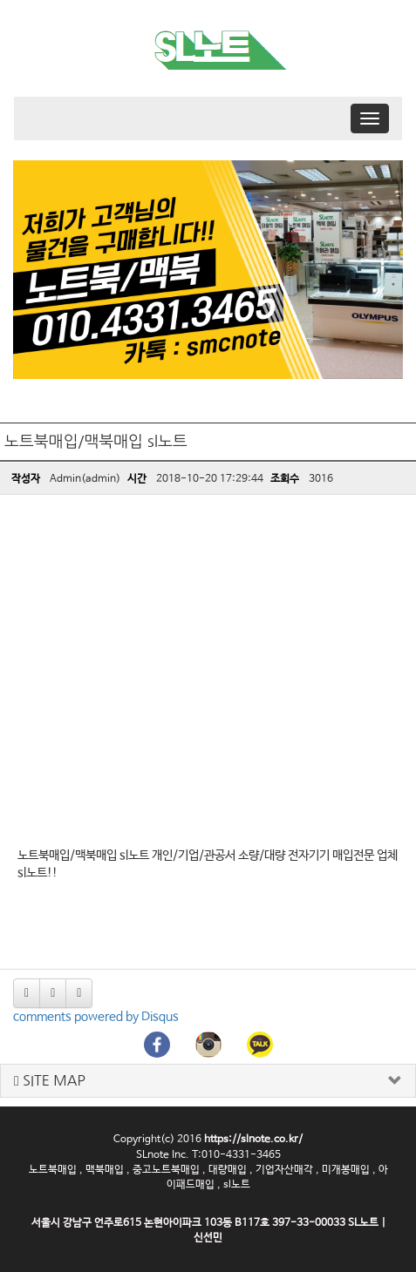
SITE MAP (49, 1080)
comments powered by (96, 1017)
